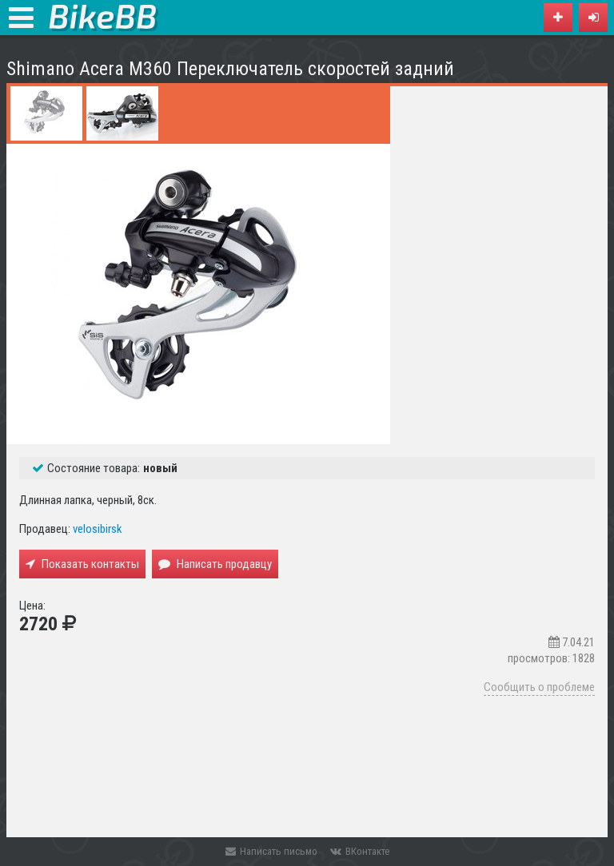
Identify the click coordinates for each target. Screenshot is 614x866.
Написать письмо (271, 851)
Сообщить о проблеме (539, 687)
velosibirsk (97, 529)
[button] (593, 17)
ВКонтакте (359, 851)
